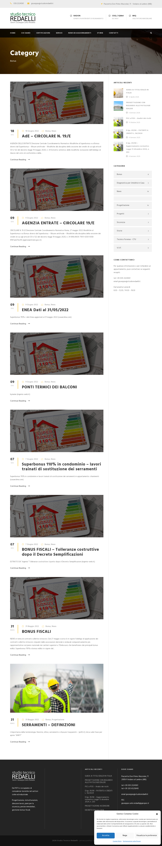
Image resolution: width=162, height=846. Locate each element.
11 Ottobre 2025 (134, 122)
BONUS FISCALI (36, 632)
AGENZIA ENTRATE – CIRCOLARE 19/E (58, 223)
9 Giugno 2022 (31, 217)
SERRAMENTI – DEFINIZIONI (48, 725)
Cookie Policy (117, 841)
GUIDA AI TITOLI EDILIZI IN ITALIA (98, 776)
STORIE (100, 33)
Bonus (48, 131)
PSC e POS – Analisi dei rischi (138, 118)
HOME (12, 33)
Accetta (105, 835)
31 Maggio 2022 (32, 626)
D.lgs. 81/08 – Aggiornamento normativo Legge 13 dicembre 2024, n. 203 (137, 148)
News (54, 131)
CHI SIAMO (25, 33)
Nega (125, 835)
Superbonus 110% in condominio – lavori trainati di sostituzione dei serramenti (61, 466)
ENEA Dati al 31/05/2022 (45, 310)
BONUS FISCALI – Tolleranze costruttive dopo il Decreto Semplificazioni (60, 552)
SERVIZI (59, 33)
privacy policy (86, 840)
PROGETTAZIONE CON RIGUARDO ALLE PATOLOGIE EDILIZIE (138, 105)
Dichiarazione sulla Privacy (132, 841)
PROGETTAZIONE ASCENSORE (97, 805)
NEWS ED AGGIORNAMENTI (79, 33)
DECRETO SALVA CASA (94, 810)
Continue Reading (20, 159)
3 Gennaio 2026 (134, 113)
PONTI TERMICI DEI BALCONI (49, 387)
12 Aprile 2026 (134, 97)
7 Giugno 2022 (31, 459)
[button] (157, 814)
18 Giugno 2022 (32, 131)
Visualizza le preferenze (146, 835)
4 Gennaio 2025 (134, 137)
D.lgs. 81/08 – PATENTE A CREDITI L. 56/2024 (137, 132)
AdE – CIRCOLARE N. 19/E (46, 136)
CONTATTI (113, 33)
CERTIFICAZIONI (43, 33)
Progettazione (58, 719)
